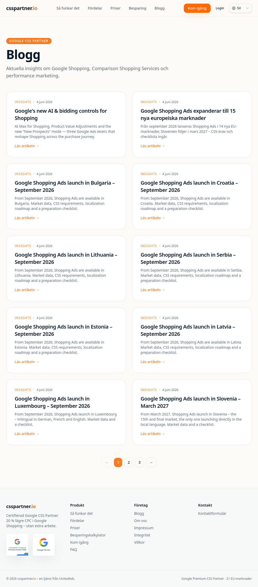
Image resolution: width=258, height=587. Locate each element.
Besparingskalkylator (88, 535)
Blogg (160, 8)
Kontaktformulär (212, 513)
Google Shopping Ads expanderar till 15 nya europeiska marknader (188, 114)
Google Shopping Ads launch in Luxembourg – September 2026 (52, 402)
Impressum (144, 527)
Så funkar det (67, 8)
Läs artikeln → (27, 145)
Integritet (142, 535)
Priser (116, 8)
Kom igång (197, 8)
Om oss (140, 520)
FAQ (73, 549)
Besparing (137, 8)
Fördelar (95, 8)
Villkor (139, 542)
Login (220, 8)
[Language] (240, 8)
